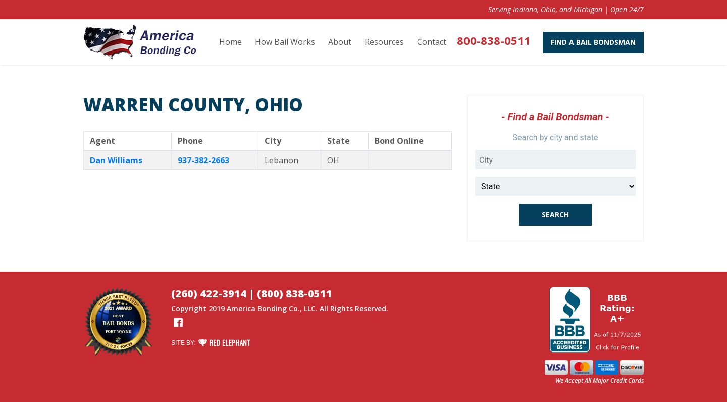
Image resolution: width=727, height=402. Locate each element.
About (339, 41)
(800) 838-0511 (294, 293)
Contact (431, 41)
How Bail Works (285, 41)
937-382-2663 (203, 160)
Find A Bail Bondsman (593, 42)
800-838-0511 (494, 40)
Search (555, 214)
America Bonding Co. (263, 308)
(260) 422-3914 (208, 293)
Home (230, 41)
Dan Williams (116, 160)
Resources (384, 41)
